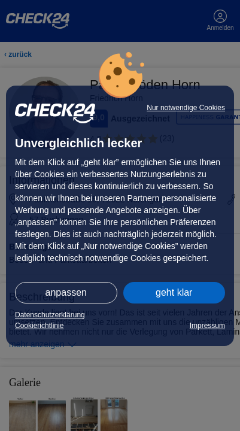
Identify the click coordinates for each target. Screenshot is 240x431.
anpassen (66, 292)
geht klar (174, 292)
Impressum (207, 325)
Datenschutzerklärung (50, 315)
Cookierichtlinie (39, 325)
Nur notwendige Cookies (186, 108)
